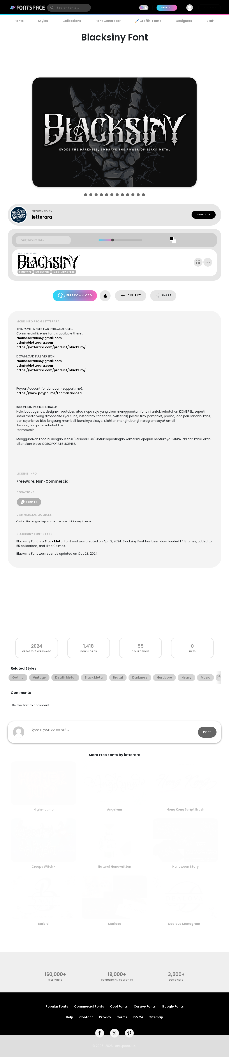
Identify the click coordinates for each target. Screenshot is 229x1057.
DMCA (138, 1017)
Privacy (105, 1017)
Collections (71, 21)
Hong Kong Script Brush (185, 809)
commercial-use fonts (117, 979)
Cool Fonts (119, 1006)
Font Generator (108, 21)
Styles (43, 21)
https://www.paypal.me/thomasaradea (49, 393)
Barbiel (43, 924)
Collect (130, 295)
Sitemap (156, 1017)
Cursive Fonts (145, 1006)
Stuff (210, 21)
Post (207, 732)
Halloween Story (185, 866)
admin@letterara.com (34, 342)
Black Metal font (58, 541)
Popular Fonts (57, 1006)
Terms (122, 1017)
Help (69, 1017)
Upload (167, 7)
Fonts (19, 21)
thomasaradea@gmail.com (39, 338)
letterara (42, 217)
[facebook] (99, 1033)
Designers (184, 21)
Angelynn (114, 809)
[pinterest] (129, 1033)
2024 (36, 646)
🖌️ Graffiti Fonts (148, 21)
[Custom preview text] (43, 240)
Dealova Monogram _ (185, 924)
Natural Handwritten (114, 866)
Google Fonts (173, 1006)
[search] (69, 8)
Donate (29, 502)
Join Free (209, 7)
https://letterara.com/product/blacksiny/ (51, 347)
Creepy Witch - (44, 866)
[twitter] (114, 1033)
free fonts (55, 979)
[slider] (112, 240)
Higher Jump (43, 809)
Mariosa (114, 924)
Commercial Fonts (89, 1006)
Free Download (75, 295)
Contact (203, 214)
